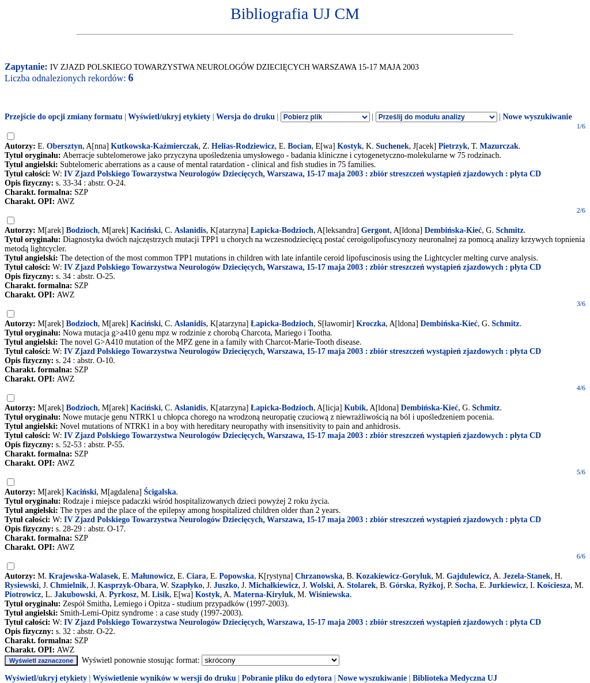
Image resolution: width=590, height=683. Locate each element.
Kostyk (349, 146)
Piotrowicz (23, 594)
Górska (402, 585)
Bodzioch (82, 230)
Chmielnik (68, 585)
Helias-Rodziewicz (243, 146)
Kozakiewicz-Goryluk (394, 576)
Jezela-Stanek (526, 576)
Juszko (225, 585)
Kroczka (370, 323)
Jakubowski (75, 594)
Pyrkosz (123, 594)
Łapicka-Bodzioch (282, 230)
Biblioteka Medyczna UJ (455, 678)
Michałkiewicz (273, 585)
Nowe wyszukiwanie (537, 116)
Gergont (375, 230)
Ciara (196, 576)
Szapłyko (186, 585)
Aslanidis (190, 230)
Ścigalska (159, 492)
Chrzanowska (318, 576)
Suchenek (392, 146)
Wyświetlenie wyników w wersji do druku (164, 678)
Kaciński (145, 230)
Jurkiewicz (507, 585)
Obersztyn (64, 146)
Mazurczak (498, 146)
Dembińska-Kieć (453, 230)
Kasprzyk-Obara (126, 585)
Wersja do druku (245, 116)
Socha (465, 585)
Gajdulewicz (468, 576)
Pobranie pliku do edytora (286, 678)
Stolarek (361, 585)
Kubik (355, 407)
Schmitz (509, 230)
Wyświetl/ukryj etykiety (169, 116)
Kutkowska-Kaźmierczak (154, 146)
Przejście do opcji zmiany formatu (64, 116)
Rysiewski (22, 585)
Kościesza (553, 585)
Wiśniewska (329, 594)
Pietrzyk (453, 146)
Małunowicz (152, 576)
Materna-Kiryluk (263, 594)
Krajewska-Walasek (84, 576)
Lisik (160, 594)
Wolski (321, 585)
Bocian (299, 146)
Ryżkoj (431, 585)
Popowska (236, 576)
